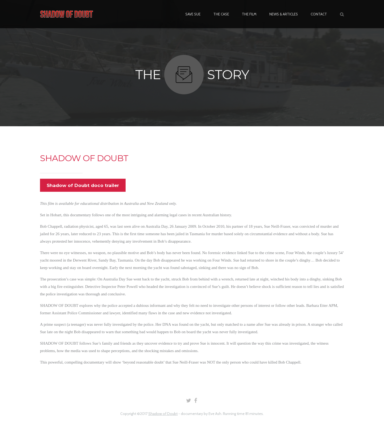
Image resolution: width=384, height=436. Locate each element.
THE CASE (221, 14)
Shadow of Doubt (163, 413)
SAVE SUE (193, 14)
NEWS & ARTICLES (283, 14)
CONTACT (319, 14)
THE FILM (249, 14)
